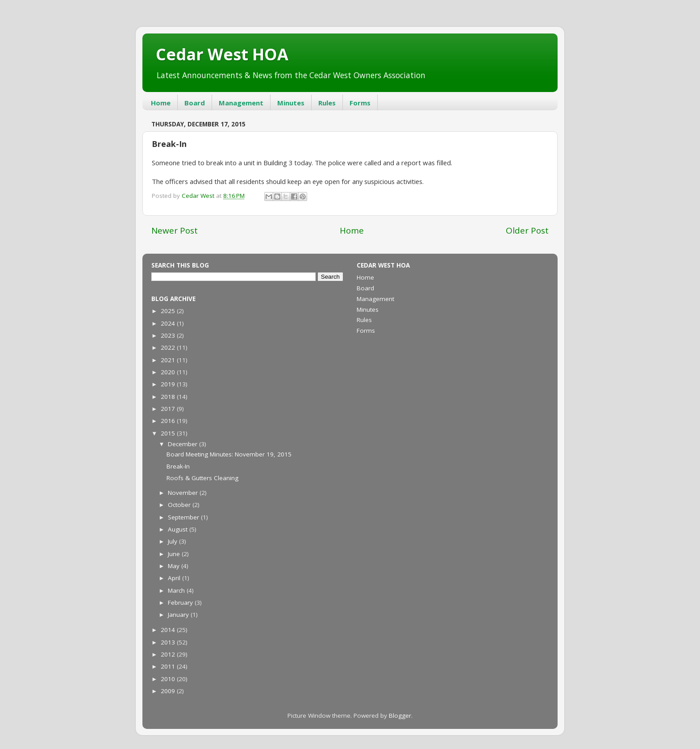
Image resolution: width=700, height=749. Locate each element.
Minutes (290, 102)
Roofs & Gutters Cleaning (202, 478)
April (175, 578)
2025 (169, 311)
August (178, 529)
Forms (360, 102)
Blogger (400, 715)
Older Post (527, 230)
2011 (169, 666)
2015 (169, 433)
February (181, 602)
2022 (169, 347)
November (184, 493)
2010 (169, 679)
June (175, 554)
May (174, 566)
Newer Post (174, 230)
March (177, 590)
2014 (169, 630)
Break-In (178, 466)
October (180, 505)
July (173, 541)
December (183, 444)
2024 (169, 323)
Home (161, 102)
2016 (169, 421)
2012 (169, 654)
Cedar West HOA (222, 54)
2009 (169, 691)
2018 (169, 397)
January (179, 615)
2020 (169, 372)
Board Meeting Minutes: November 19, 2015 (229, 454)
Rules (327, 102)
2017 (169, 409)
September (184, 517)
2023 (169, 335)
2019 (169, 384)
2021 (169, 360)
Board (194, 102)
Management (241, 102)
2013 (169, 642)
